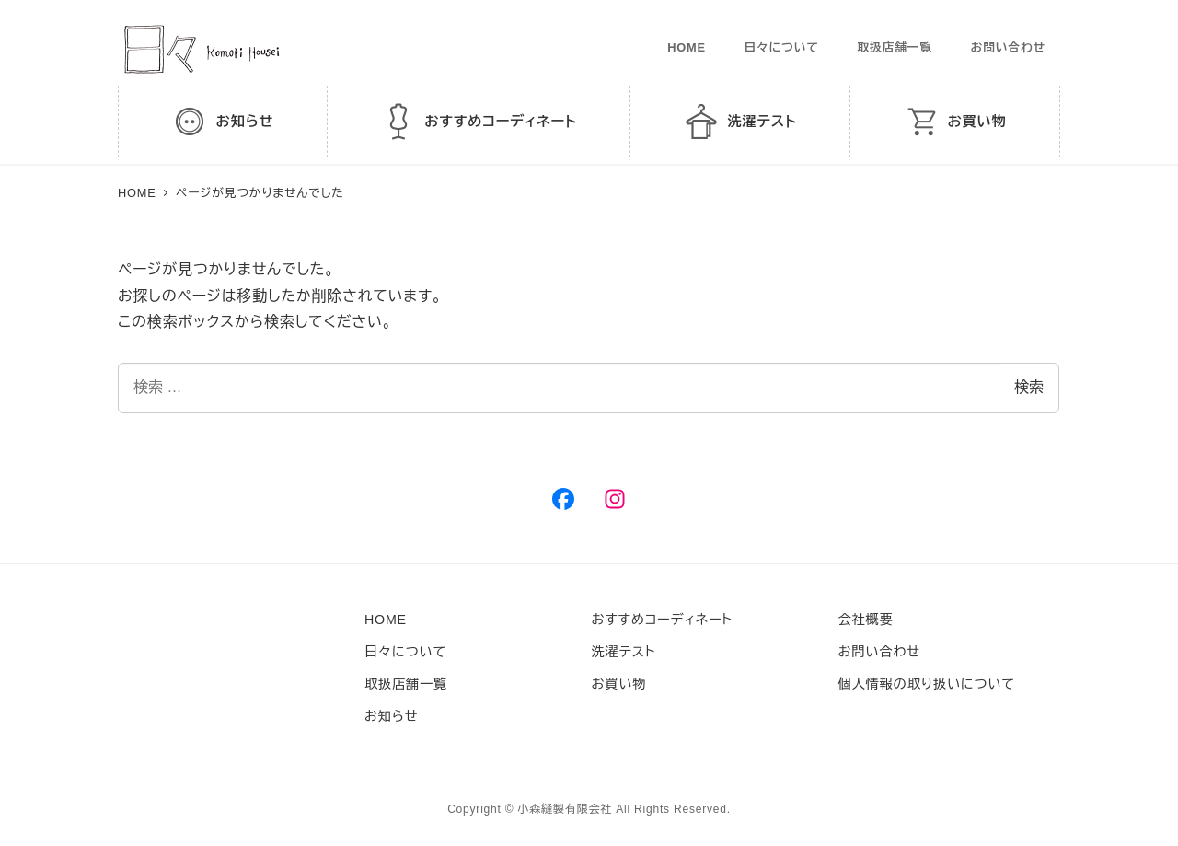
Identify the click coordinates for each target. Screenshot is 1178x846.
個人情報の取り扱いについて (926, 684)
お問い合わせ (1008, 47)
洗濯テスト (624, 651)
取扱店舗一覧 (894, 47)
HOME (686, 47)
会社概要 (866, 619)
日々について (781, 47)
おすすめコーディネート (662, 619)
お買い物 (619, 684)
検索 (1029, 387)
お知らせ (391, 716)
